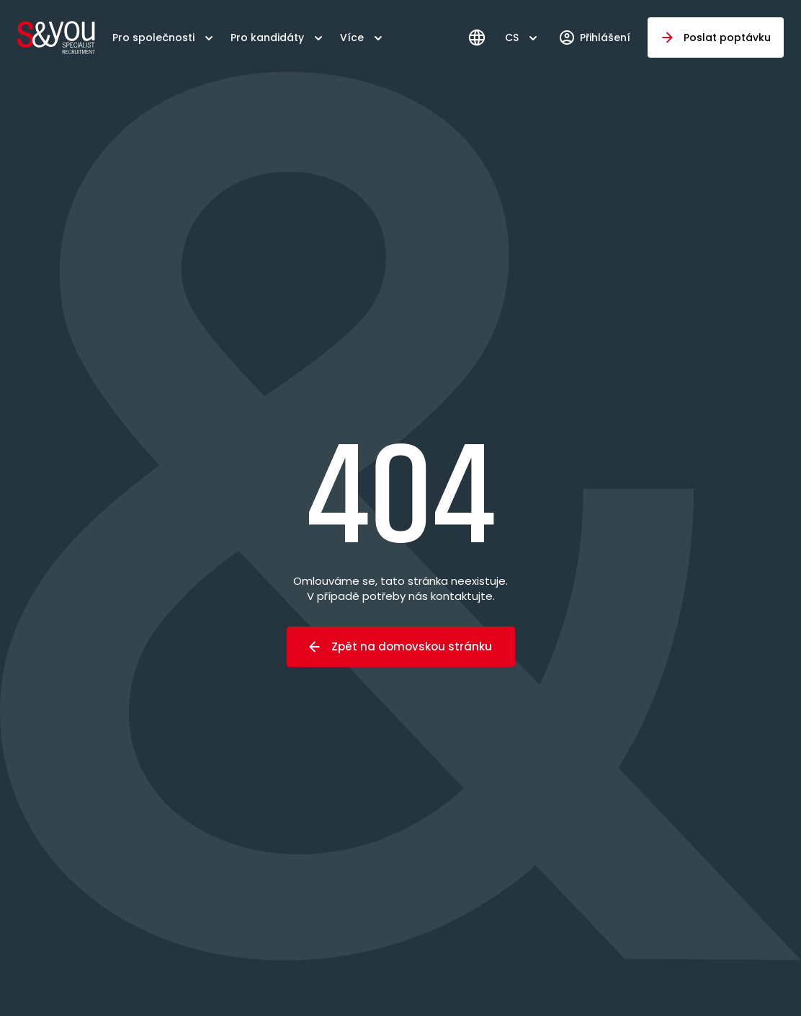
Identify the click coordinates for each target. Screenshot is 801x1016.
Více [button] (352, 37)
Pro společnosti (153, 37)
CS (512, 37)
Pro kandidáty (267, 37)
